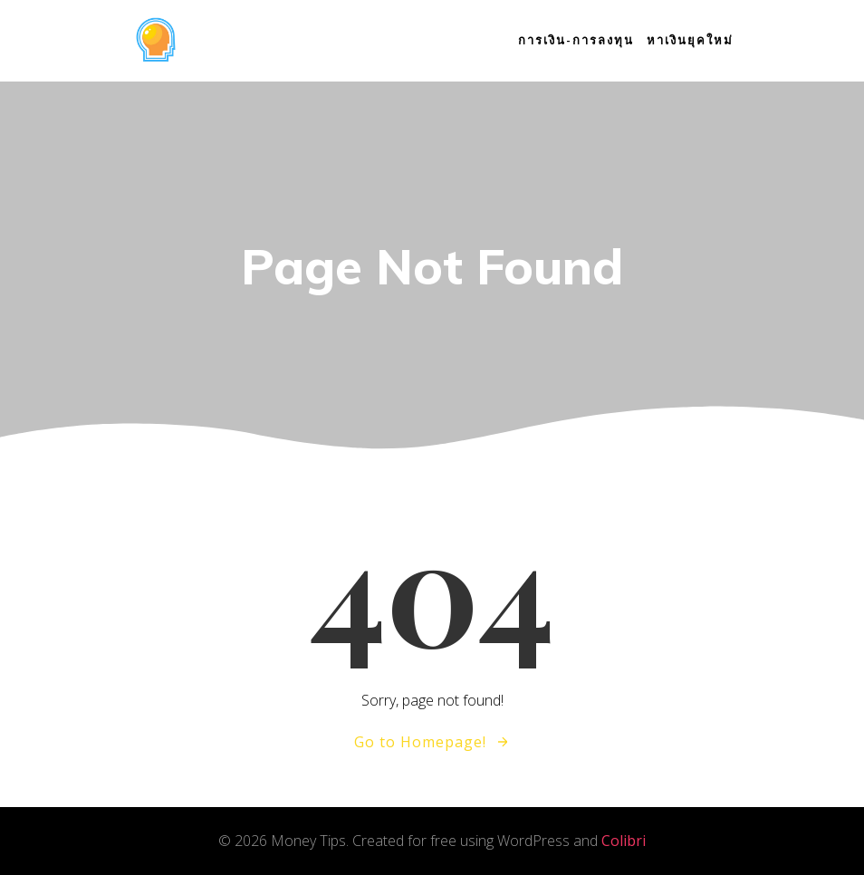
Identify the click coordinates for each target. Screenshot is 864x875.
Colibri (623, 841)
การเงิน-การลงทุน (576, 40)
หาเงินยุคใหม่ (690, 40)
